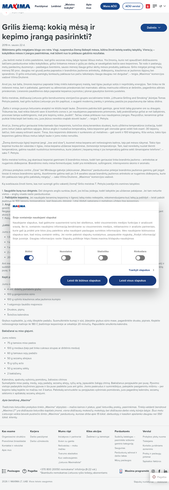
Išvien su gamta (66, 441)
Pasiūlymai (41, 6)
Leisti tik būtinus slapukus (84, 280)
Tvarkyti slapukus (139, 270)
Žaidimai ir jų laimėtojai (97, 436)
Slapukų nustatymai (143, 481)
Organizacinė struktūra (13, 436)
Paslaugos (13, 471)
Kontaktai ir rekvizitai (12, 445)
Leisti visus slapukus (132, 280)
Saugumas (120, 448)
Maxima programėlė (137, 471)
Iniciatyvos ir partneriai (69, 436)
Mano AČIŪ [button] (110, 6)
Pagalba (161, 477)
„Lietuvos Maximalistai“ (69, 462)
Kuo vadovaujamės (67, 457)
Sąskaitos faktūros (152, 461)
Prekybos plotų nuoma (154, 436)
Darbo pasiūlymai (39, 436)
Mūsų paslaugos (123, 460)
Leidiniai (56, 6)
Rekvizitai (162, 481)
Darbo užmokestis (39, 441)
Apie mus (89, 6)
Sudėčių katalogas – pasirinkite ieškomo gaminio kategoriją (125, 440)
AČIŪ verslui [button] (132, 6)
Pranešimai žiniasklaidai (14, 441)
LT (163, 6)
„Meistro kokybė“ (69, 6)
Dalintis (154, 28)
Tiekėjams (148, 441)
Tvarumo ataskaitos (68, 453)
